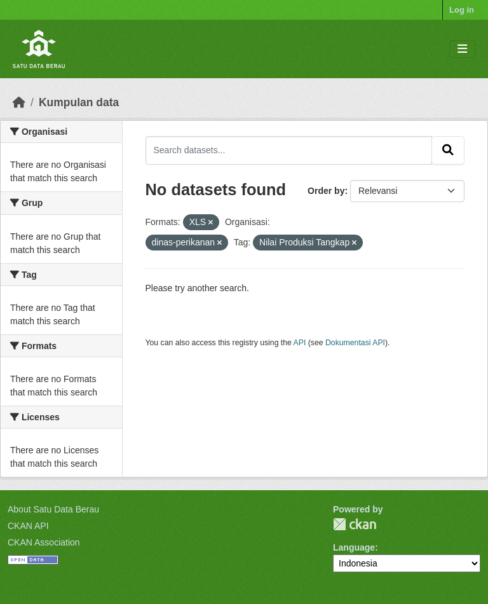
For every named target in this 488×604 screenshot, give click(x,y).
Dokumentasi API (355, 342)
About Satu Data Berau (53, 509)
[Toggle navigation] (462, 49)
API (300, 342)
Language (354, 547)
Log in (461, 10)
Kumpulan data (79, 102)
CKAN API (28, 526)
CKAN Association (44, 542)
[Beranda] (19, 102)
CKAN (354, 524)
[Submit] (447, 150)
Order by (326, 191)
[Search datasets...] (289, 150)
